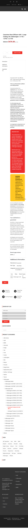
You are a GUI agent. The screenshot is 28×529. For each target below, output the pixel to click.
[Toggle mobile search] (22, 9)
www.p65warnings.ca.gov (21, 199)
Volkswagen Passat (9, 425)
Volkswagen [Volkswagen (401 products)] (5, 455)
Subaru (5, 374)
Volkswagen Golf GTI (9, 418)
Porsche (5, 364)
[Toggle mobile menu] (25, 9)
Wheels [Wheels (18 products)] (11, 455)
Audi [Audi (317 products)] (11, 441)
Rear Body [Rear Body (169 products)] (17, 450)
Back (5, 282)
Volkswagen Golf (8, 388)
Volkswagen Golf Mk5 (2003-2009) (14, 400)
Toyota (5, 377)
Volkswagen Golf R (9, 420)
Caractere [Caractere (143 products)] (10, 443)
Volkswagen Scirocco (9, 428)
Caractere (19, 263)
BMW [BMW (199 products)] (19, 441)
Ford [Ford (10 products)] (16, 446)
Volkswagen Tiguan (9, 430)
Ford (5, 352)
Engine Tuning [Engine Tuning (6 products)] (6, 446)
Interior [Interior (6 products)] (4, 448)
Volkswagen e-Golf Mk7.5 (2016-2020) (13, 386)
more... (12, 255)
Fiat (4, 350)
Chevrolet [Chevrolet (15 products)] (16, 443)
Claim (4, 507)
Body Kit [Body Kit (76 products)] (4, 443)
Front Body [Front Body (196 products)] (21, 446)
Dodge (5, 347)
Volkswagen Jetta (9, 423)
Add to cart (17, 52)
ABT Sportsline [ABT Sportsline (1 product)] (6, 441)
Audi (5, 340)
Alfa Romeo (6, 338)
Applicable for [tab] (4, 70)
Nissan (5, 362)
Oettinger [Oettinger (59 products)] (21, 448)
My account (5, 498)
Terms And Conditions (16, 519)
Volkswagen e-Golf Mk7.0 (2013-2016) (13, 383)
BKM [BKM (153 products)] (15, 441)
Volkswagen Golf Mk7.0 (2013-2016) (14, 405)
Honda (5, 355)
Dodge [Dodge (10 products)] (20, 443)
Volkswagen (6, 379)
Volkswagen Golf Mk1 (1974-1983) (14, 390)
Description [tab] (4, 61)
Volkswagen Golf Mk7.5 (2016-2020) (14, 413)
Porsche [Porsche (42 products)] (4, 450)
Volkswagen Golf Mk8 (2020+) (13, 416)
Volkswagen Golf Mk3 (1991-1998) (14, 395)
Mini (4, 360)
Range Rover (6, 367)
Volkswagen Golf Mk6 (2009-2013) (14, 402)
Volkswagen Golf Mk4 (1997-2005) (14, 398)
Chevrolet (6, 345)
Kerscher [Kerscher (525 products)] (9, 448)
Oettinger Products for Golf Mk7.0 (15, 411)
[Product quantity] (7, 52)
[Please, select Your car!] (14, 310)
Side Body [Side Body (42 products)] (19, 453)
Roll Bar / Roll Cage (8, 372)
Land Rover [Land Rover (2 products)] (15, 448)
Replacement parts (8, 369)
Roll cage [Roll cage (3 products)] (14, 453)
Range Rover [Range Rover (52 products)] (10, 450)
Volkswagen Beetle (9, 381)
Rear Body (19, 265)
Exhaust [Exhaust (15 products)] (12, 446)
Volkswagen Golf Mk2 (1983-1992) (14, 393)
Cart (4, 501)
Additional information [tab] (4, 65)
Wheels (5, 433)
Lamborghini (6, 357)
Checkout (5, 504)
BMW (5, 342)
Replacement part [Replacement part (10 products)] (6, 453)
